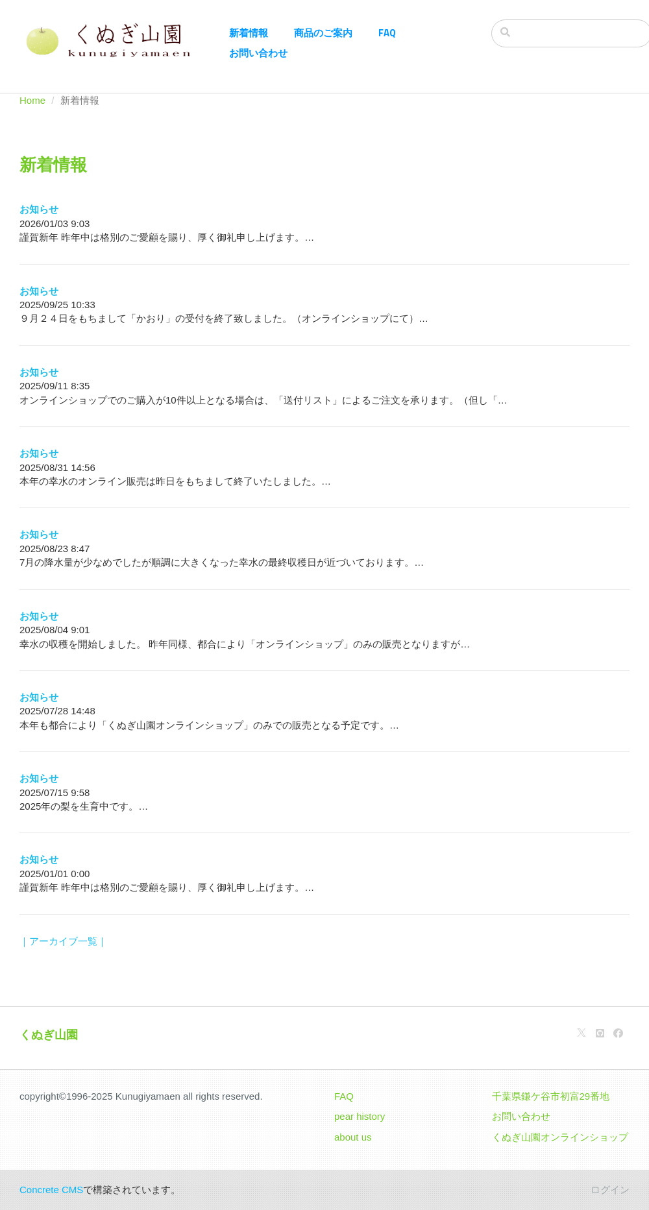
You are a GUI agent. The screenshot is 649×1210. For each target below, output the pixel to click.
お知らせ (38, 209)
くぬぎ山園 (48, 1034)
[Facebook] (618, 1033)
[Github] (600, 1033)
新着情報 (248, 32)
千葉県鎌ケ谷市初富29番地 (551, 1096)
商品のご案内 (323, 32)
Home (32, 100)
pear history (359, 1116)
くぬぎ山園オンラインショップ (560, 1137)
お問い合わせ (258, 52)
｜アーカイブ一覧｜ (63, 941)
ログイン (610, 1189)
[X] (581, 1033)
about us (353, 1137)
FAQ (387, 32)
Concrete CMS (51, 1189)
